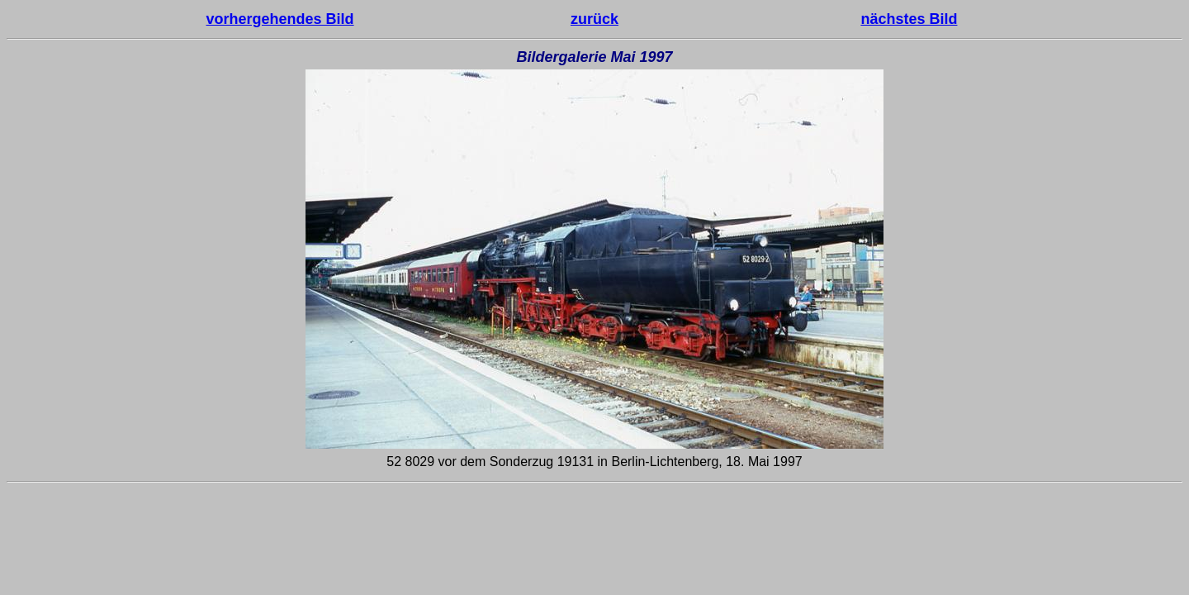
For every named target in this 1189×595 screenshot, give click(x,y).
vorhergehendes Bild (280, 19)
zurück (594, 19)
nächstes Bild (908, 19)
